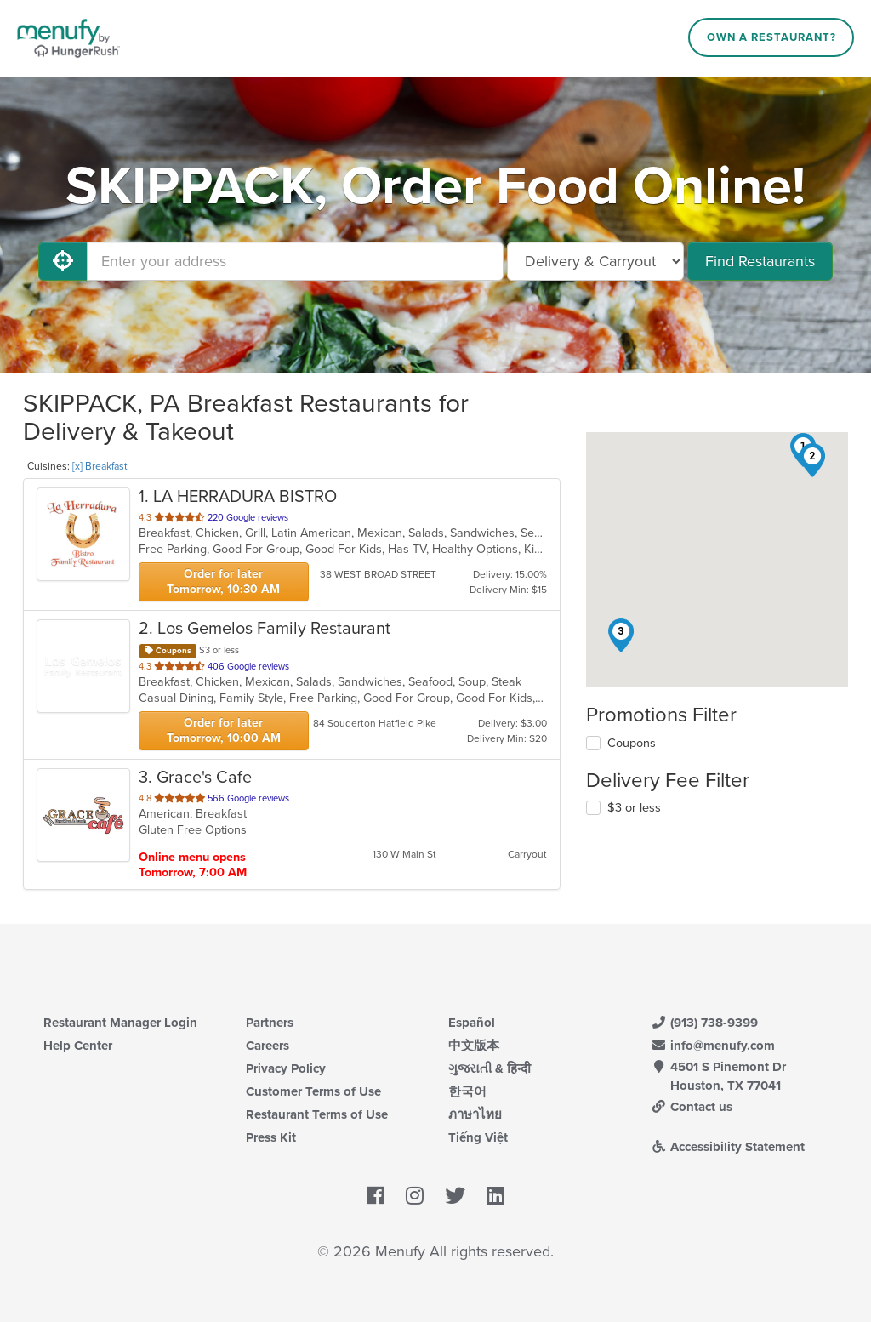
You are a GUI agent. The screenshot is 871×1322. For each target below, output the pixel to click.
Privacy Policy (286, 1068)
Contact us (691, 1106)
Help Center (77, 1045)
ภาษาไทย (475, 1114)
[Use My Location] (63, 261)
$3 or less (634, 808)
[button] (812, 460)
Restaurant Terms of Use (317, 1114)
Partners (269, 1022)
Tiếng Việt (478, 1137)
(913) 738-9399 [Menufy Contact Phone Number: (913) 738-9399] (704, 1022)
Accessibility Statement (728, 1146)
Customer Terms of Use (313, 1091)
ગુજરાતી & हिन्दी (489, 1068)
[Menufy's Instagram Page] (415, 1196)
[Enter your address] (295, 261)
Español (471, 1022)
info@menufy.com (713, 1045)
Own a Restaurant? (771, 37)
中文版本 (473, 1045)
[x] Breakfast (100, 466)
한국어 (467, 1091)
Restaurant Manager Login (120, 1022)
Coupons (631, 743)
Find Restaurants (760, 261)
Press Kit (271, 1137)
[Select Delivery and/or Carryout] (595, 261)
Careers (267, 1045)
